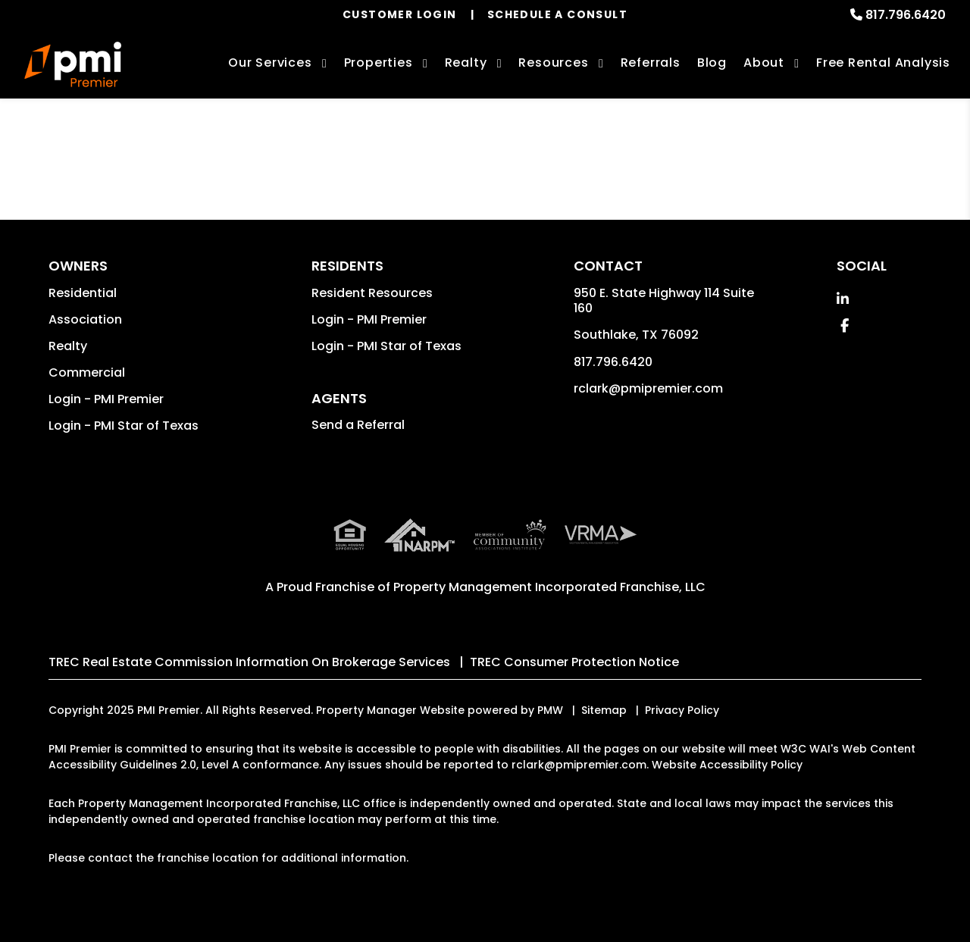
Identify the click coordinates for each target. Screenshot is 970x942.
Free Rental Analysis (883, 62)
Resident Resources (372, 293)
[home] (72, 64)
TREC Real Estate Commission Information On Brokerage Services (249, 662)
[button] (843, 299)
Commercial (86, 372)
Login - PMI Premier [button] (106, 399)
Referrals (651, 62)
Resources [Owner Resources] (553, 62)
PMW (550, 710)
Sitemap (604, 710)
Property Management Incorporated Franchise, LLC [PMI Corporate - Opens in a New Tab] (549, 587)
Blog (712, 62)
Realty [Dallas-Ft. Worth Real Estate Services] (466, 62)
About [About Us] (763, 62)
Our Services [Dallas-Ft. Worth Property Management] (270, 62)
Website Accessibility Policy (727, 764)
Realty (67, 346)
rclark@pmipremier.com (648, 388)
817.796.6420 (905, 14)
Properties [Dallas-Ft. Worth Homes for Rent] (378, 62)
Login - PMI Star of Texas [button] (123, 425)
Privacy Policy (682, 710)
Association (85, 319)
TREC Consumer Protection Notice (574, 662)
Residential (82, 293)
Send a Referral (358, 424)
